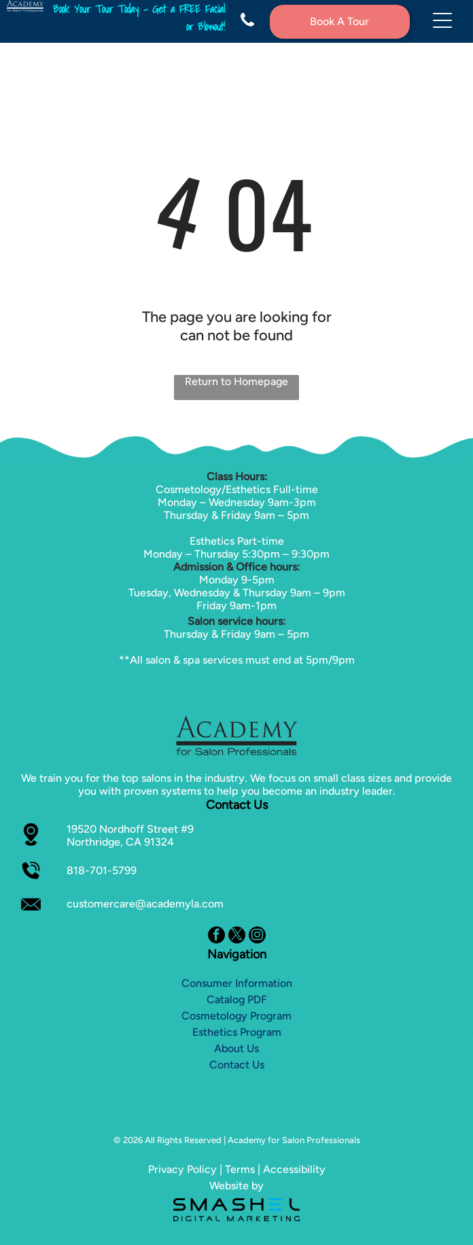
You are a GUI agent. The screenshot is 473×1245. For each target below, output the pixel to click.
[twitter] (236, 936)
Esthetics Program (236, 1032)
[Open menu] (442, 21)
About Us (236, 1048)
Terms (240, 1169)
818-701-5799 (102, 870)
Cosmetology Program (236, 1015)
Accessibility (294, 1169)
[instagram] (257, 936)
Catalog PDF (237, 999)
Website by (236, 1185)
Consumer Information (236, 983)
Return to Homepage (236, 381)
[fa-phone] (247, 24)
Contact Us (236, 1064)
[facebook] (216, 936)
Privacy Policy (182, 1169)
